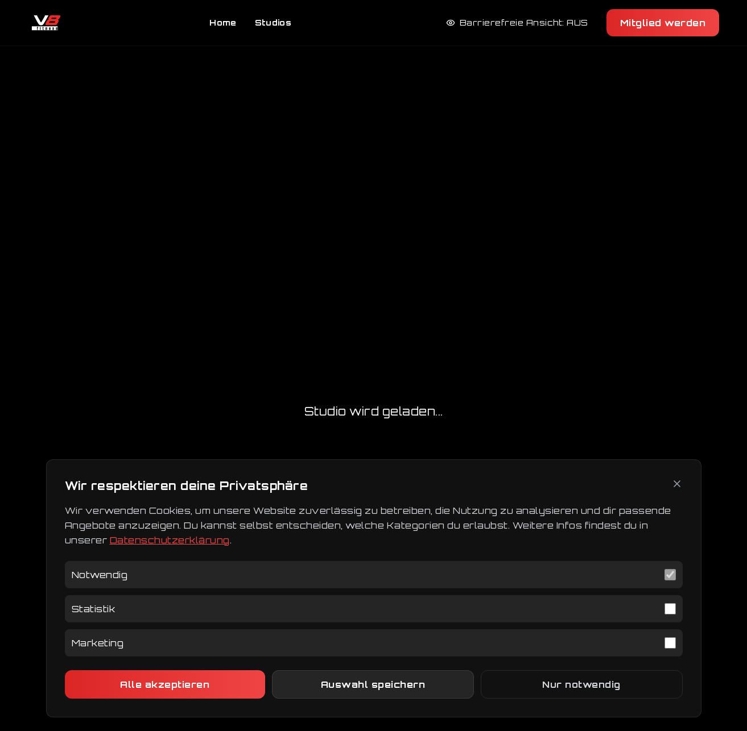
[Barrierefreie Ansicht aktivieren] (517, 23)
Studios (273, 22)
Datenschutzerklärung (170, 540)
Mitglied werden (663, 22)
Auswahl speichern (373, 684)
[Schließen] (677, 483)
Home (222, 22)
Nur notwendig (581, 684)
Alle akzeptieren (164, 684)
